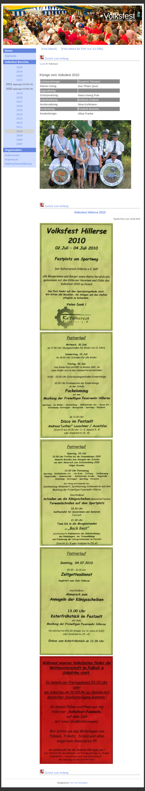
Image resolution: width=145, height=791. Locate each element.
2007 (19, 143)
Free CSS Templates (78, 783)
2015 (19, 110)
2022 (19, 79)
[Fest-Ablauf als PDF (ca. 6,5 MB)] (82, 48)
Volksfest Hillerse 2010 (90, 212)
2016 (19, 105)
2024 (19, 71)
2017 (19, 101)
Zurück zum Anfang (54, 58)
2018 (19, 97)
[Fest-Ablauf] (49, 48)
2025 (19, 67)
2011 (19, 126)
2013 (19, 118)
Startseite (10, 55)
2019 (19, 93)
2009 (19, 135)
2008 (19, 139)
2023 (19, 75)
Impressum (11, 159)
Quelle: (43, 64)
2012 (19, 122)
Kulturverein (12, 155)
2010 (19, 131)
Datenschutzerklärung (18, 163)
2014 (19, 114)
